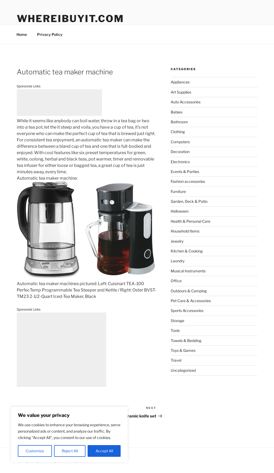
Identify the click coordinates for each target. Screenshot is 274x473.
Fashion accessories (188, 181)
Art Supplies (181, 92)
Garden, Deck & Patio (189, 201)
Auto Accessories (186, 102)
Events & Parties (185, 171)
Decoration (180, 151)
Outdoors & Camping (189, 291)
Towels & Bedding (186, 340)
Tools (175, 330)
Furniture (178, 191)
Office (176, 280)
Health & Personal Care (190, 221)
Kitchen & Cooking (187, 251)
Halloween (180, 211)
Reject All (70, 451)
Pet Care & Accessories (191, 300)
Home (22, 34)
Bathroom (179, 122)
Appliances (180, 82)
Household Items (185, 231)
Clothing (178, 131)
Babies (176, 112)
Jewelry (177, 241)
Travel (176, 360)
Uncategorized (183, 370)
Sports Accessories (187, 310)
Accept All (104, 451)
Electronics (180, 161)
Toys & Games (183, 350)
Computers (180, 142)
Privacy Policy (50, 34)
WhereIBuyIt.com (70, 18)
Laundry (178, 261)
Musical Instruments (188, 271)
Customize (35, 451)
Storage (177, 320)
